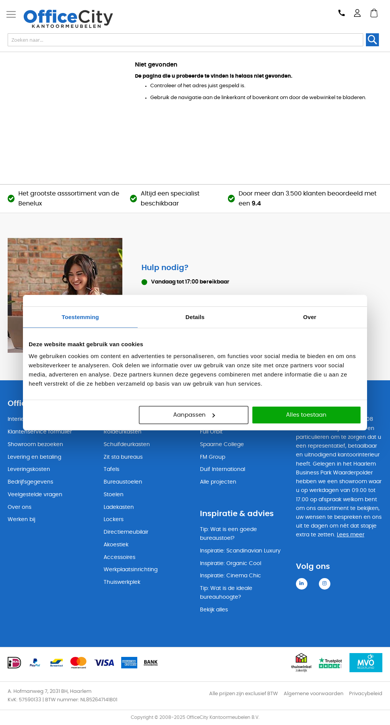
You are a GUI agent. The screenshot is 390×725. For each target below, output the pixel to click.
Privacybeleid (365, 693)
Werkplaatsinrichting (131, 569)
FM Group (212, 457)
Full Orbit (211, 432)
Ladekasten (119, 507)
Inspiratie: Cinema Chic (230, 575)
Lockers (113, 519)
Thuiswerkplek (122, 582)
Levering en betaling (34, 457)
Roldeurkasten (122, 432)
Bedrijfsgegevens (30, 482)
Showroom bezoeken (35, 444)
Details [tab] (195, 316)
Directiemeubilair (126, 532)
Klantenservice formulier (40, 432)
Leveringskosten (29, 469)
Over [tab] (310, 316)
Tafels (111, 469)
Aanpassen (194, 415)
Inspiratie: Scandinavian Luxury (240, 551)
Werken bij (21, 519)
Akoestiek (116, 544)
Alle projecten (218, 482)
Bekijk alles (214, 610)
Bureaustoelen (123, 482)
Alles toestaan (306, 415)
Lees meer (350, 535)
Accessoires (119, 557)
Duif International (222, 469)
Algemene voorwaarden (313, 693)
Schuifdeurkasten (127, 444)
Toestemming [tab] (80, 316)
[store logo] (72, 18)
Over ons (19, 507)
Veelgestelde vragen (35, 494)
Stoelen (113, 494)
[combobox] (185, 39)
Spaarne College (222, 444)
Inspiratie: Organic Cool (230, 563)
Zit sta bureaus (123, 457)
